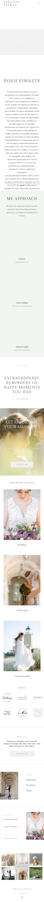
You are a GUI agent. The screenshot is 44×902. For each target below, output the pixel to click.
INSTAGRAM (22, 866)
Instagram (31, 779)
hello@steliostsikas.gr (10, 838)
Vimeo (29, 790)
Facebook (30, 785)
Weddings (22, 544)
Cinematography (22, 676)
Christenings (22, 610)
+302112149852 (10, 826)
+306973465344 (11, 819)
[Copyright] (22, 898)
